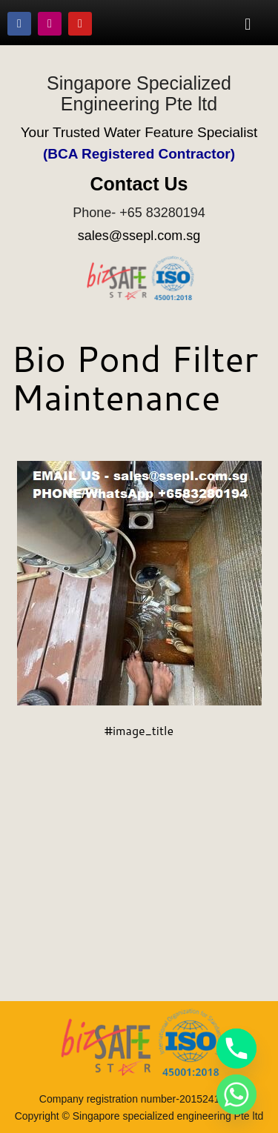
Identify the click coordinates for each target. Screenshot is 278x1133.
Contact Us (139, 183)
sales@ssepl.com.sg (139, 235)
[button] (248, 24)
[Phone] (236, 1049)
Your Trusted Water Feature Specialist (139, 132)
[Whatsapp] (236, 1094)
